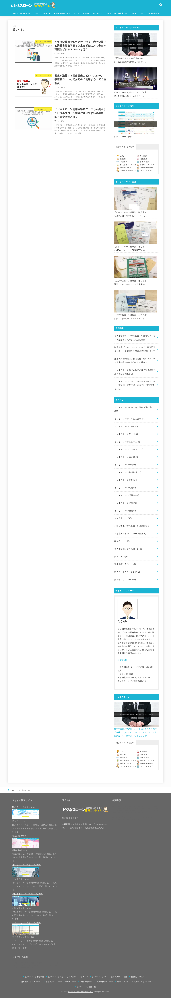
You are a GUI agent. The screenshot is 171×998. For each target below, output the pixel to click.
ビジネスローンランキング (128, 449)
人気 (122, 156)
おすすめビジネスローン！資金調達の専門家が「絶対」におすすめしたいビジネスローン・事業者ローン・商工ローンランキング (135, 732)
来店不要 (123, 162)
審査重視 (143, 159)
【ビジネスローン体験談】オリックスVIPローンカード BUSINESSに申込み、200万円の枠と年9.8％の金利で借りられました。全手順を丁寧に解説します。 (130, 248)
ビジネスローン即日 (62, 13)
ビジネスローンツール (126, 426)
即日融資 (143, 156)
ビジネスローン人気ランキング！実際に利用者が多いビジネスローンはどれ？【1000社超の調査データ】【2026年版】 (130, 94)
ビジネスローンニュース (127, 442)
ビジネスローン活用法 (126, 495)
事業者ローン (125, 167)
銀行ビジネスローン (148, 164)
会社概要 (66, 824)
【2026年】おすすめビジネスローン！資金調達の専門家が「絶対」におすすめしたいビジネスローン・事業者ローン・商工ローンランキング (130, 60)
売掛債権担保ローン (125, 564)
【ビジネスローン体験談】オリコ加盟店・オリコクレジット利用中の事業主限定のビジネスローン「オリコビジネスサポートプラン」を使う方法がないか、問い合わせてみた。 (130, 283)
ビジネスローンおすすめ (21, 13)
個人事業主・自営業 (128, 164)
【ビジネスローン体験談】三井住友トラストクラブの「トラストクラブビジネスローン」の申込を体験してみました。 (130, 317)
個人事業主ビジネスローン (125, 13)
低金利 (123, 159)
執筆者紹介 (123, 660)
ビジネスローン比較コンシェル (80, 992)
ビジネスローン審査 (82, 13)
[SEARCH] (160, 4)
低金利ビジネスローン (102, 13)
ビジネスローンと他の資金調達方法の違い (133, 409)
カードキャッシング (128, 170)
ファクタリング (146, 170)
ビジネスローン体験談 (126, 457)
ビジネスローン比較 (42, 13)
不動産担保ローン (147, 167)
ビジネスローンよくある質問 (129, 419)
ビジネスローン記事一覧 (149, 13)
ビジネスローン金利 (125, 511)
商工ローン (120, 556)
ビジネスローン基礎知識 (127, 472)
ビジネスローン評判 (125, 503)
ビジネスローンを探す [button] (125, 147)
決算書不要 (144, 162)
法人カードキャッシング (127, 572)
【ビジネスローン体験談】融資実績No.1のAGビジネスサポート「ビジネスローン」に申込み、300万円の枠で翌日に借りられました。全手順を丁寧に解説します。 (130, 214)
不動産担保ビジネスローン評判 (130, 533)
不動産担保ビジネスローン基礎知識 (132, 526)
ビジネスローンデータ (126, 434)
